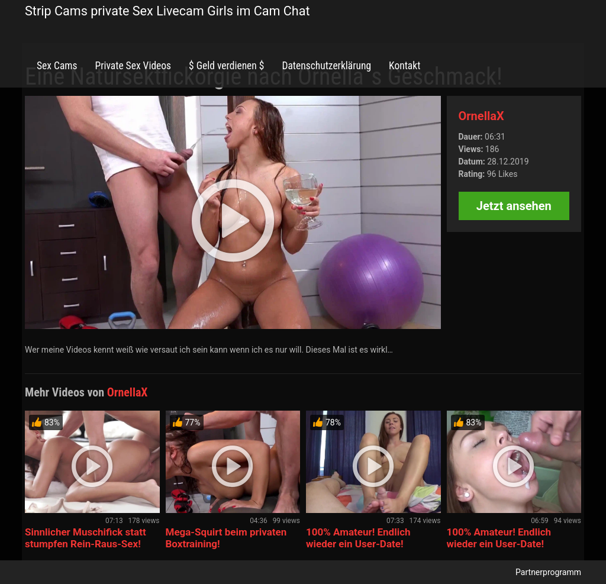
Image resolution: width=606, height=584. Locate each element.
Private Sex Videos (133, 66)
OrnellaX (481, 116)
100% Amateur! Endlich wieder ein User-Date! (358, 538)
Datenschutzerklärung (326, 66)
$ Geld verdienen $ (226, 66)
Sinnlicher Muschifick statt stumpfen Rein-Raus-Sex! (85, 538)
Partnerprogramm (548, 572)
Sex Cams (57, 66)
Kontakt (404, 66)
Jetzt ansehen (514, 206)
